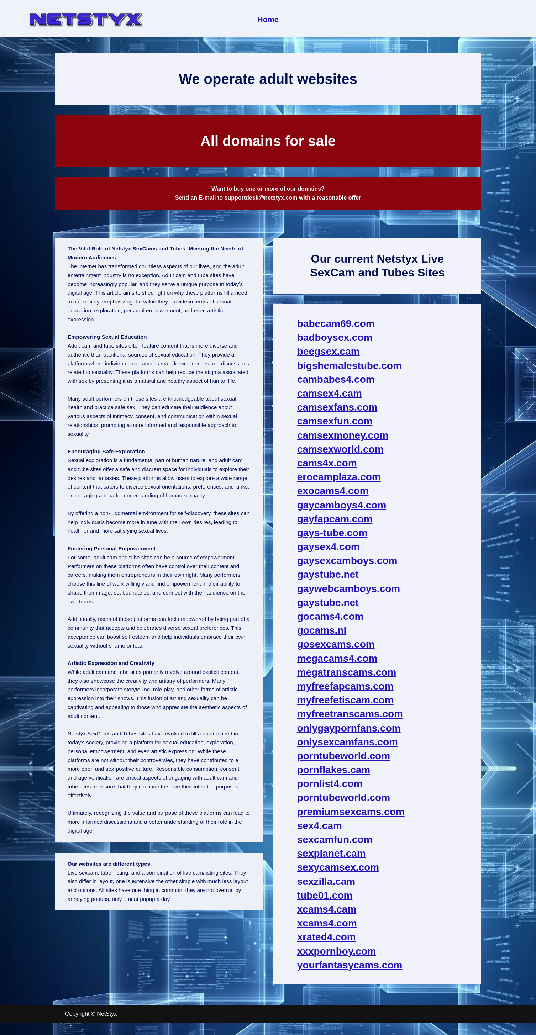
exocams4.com (333, 494)
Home (268, 19)
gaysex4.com (329, 550)
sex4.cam (320, 828)
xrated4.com (327, 940)
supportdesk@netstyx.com (260, 199)
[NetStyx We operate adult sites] (85, 18)
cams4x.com (327, 466)
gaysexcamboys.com (348, 564)
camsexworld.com (341, 452)
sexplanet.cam (332, 856)
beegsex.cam (329, 354)
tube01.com (325, 898)
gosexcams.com (336, 647)
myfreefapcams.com (346, 689)
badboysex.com (335, 341)
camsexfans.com (338, 410)
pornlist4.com (330, 787)
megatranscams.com (347, 675)
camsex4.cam (330, 396)
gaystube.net (328, 577)
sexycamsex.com (338, 870)
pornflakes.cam (334, 773)
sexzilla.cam (327, 884)
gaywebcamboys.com (349, 591)
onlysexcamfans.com (348, 745)
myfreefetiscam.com (346, 703)
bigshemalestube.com (350, 368)
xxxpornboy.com (337, 954)
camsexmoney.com (343, 438)
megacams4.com (338, 661)
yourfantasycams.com (350, 968)
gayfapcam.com (335, 522)
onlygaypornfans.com (349, 731)
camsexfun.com (335, 424)
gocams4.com (331, 619)
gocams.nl (322, 633)
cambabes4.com (336, 382)
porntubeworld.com (344, 759)
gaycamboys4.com (342, 508)
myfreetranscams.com (350, 717)
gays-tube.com (333, 536)
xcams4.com (327, 926)
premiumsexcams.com (351, 814)
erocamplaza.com (339, 480)
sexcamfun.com (335, 843)
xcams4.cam (327, 912)
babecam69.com (336, 327)
